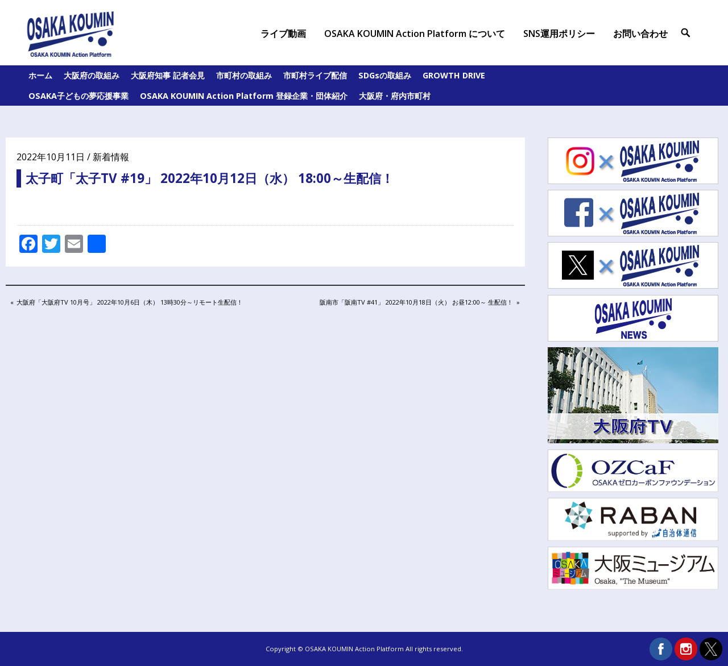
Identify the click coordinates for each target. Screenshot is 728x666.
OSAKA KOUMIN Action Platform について (414, 33)
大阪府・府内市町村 (395, 95)
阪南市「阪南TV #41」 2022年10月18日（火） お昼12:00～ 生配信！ (416, 303)
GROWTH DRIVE (454, 75)
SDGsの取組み (384, 75)
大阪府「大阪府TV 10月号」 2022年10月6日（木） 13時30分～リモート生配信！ (129, 303)
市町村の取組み (244, 75)
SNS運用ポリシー (559, 33)
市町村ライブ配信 (315, 75)
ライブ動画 (283, 33)
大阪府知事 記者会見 (168, 75)
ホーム (40, 75)
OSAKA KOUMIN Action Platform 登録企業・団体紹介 (244, 95)
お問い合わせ (640, 33)
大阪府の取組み (91, 75)
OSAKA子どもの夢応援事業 (78, 95)
